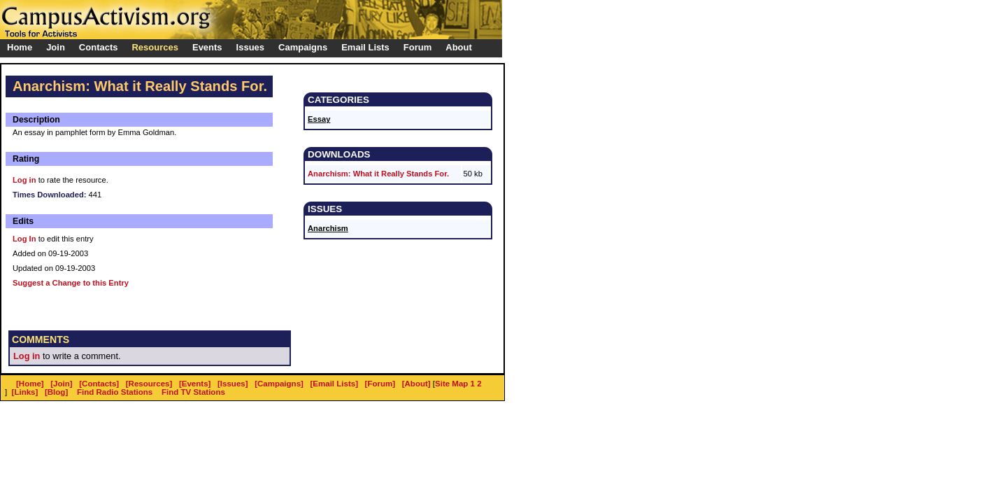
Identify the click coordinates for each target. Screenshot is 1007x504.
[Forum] (380, 383)
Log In (24, 238)
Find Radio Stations (114, 392)
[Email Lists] (334, 383)
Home (19, 47)
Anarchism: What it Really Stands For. (378, 173)
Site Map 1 (455, 383)
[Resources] (149, 383)
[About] (416, 383)
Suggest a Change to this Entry (71, 283)
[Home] (30, 383)
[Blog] (56, 392)
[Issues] (232, 383)
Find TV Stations (193, 392)
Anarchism (328, 228)
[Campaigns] (279, 383)
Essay (319, 119)
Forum (417, 47)
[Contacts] (99, 383)
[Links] (25, 392)
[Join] (61, 383)
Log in (24, 180)
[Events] (194, 383)
